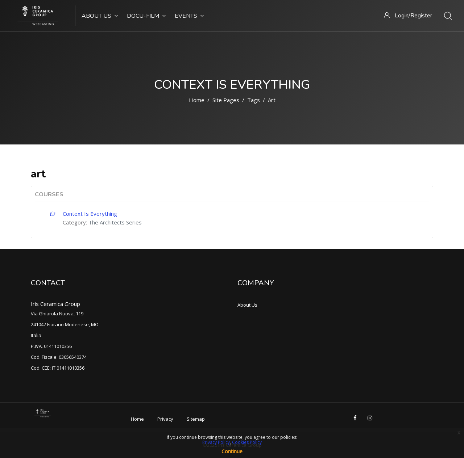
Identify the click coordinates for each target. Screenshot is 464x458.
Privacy (165, 419)
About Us (100, 16)
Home (196, 100)
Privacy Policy (216, 442)
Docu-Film (146, 16)
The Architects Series (115, 222)
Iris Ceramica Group (55, 303)
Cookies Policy (247, 442)
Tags (253, 100)
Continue (232, 451)
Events (189, 16)
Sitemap (196, 419)
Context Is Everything (90, 213)
